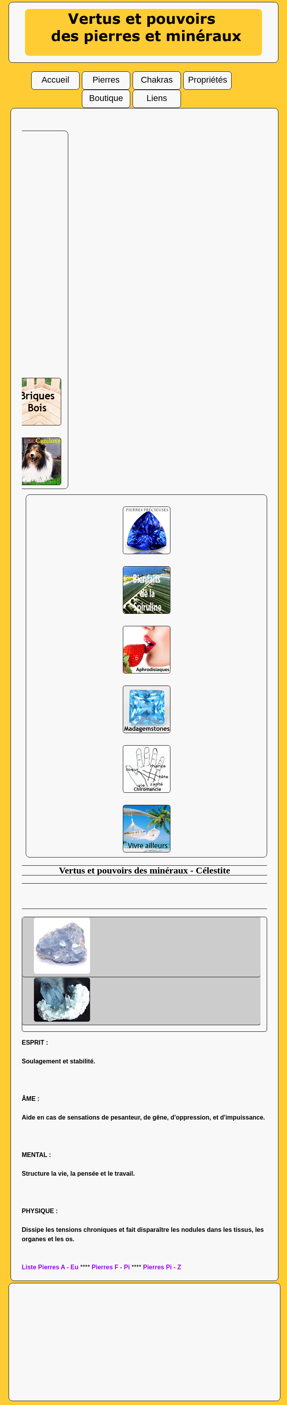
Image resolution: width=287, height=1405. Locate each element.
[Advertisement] (36, 258)
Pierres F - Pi (111, 1267)
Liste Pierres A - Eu (50, 1267)
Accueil (55, 78)
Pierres (106, 78)
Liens (157, 97)
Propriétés (207, 78)
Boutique (106, 97)
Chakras (157, 78)
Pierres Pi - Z (162, 1267)
